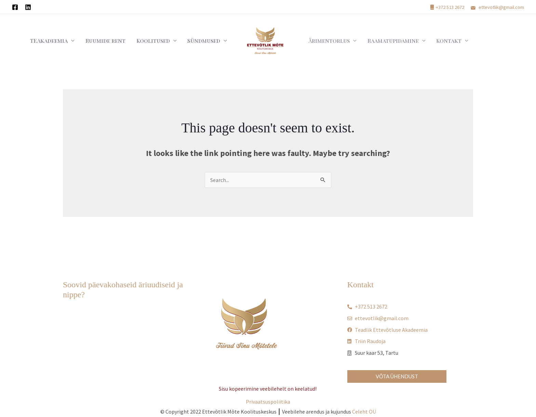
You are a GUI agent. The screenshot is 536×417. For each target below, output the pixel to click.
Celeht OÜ (364, 411)
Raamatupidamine (384, 40)
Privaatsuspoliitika (268, 401)
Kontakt (434, 40)
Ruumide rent (119, 40)
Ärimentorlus (325, 40)
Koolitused (161, 40)
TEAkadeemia (68, 40)
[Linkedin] (28, 7)
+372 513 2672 (450, 7)
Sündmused (206, 40)
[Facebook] (15, 7)
